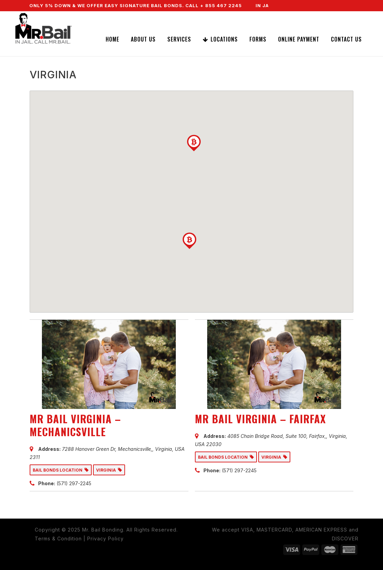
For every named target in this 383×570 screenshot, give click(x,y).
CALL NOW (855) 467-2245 (307, 16)
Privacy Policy (105, 538)
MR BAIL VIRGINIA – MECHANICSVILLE (75, 425)
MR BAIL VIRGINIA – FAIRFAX (260, 418)
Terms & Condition (58, 538)
